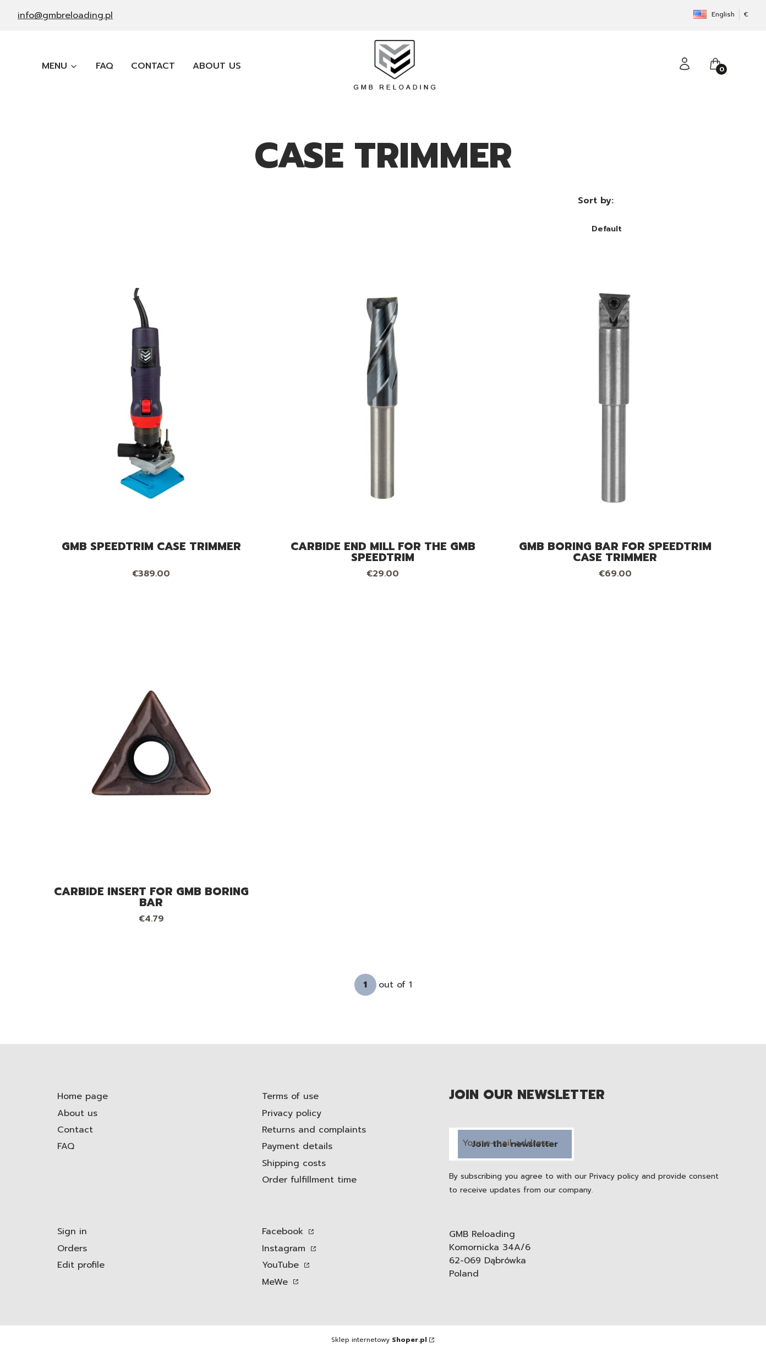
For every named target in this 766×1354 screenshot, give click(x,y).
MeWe (276, 1282)
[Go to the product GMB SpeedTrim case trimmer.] (151, 398)
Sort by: (596, 200)
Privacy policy (291, 1113)
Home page (82, 1096)
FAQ (65, 1146)
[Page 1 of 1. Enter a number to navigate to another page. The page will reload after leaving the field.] (365, 985)
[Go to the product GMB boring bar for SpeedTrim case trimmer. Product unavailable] (615, 398)
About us (77, 1113)
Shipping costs (294, 1163)
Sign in (72, 1231)
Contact (75, 1129)
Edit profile (81, 1265)
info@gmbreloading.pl (65, 15)
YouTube (282, 1265)
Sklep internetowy (379, 1340)
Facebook (284, 1231)
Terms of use (290, 1096)
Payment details (297, 1146)
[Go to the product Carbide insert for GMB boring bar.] (151, 743)
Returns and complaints (314, 1129)
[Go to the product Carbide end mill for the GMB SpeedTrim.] (382, 398)
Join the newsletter (515, 1144)
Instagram (285, 1248)
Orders (72, 1248)
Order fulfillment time (309, 1179)
